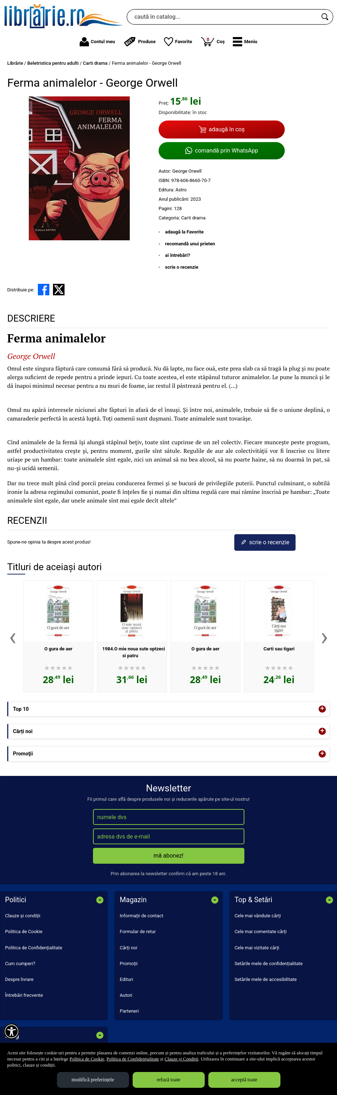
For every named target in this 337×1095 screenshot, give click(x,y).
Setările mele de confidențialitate (269, 963)
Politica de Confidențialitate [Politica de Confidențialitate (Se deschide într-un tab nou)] (132, 1059)
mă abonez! (168, 855)
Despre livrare (19, 979)
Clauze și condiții (22, 915)
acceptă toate (244, 1079)
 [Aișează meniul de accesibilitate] (11, 1031)
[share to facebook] (43, 289)
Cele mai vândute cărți (258, 915)
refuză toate (169, 1079)
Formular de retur (138, 931)
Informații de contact (141, 915)
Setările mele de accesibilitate (266, 979)
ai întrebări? (177, 255)
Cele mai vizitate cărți (257, 947)
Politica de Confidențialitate (33, 947)
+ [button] (322, 709)
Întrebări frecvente (24, 995)
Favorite (178, 41)
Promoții (128, 963)
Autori (126, 995)
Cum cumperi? (20, 963)
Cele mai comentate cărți (261, 931)
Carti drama (193, 218)
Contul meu (97, 41)
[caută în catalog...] (222, 17)
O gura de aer (58, 648)
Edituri (126, 979)
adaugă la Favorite (184, 232)
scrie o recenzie (181, 267)
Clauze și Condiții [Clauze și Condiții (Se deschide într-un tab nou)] (181, 1059)
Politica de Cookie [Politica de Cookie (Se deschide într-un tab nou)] (87, 1059)
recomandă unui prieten (190, 243)
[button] (245, 42)
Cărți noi (128, 947)
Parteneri (129, 1011)
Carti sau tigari (278, 648)
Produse (139, 41)
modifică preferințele (93, 1079)
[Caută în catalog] (325, 17)
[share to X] (59, 289)
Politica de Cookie (24, 931)
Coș (212, 41)
